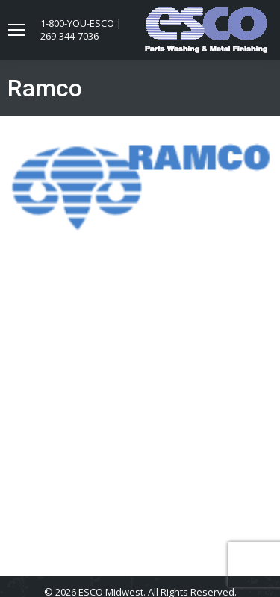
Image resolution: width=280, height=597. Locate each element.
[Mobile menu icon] (16, 30)
